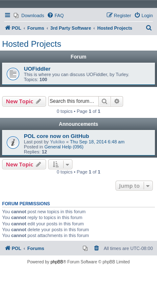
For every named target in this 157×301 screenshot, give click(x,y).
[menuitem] (29, 15)
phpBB (57, 262)
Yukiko (57, 141)
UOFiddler (37, 69)
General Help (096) (64, 146)
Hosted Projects (31, 43)
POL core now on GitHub (56, 136)
